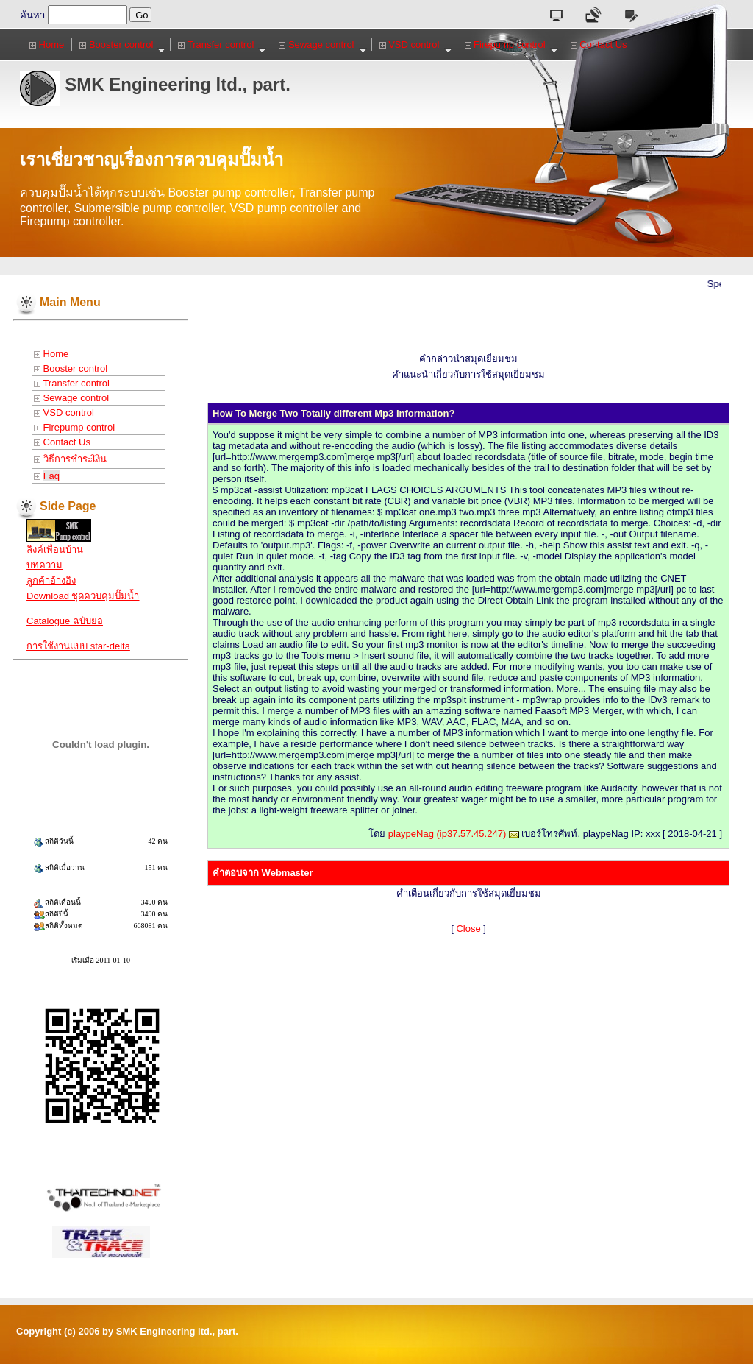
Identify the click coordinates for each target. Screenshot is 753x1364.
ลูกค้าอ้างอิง (51, 580)
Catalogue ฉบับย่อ (64, 620)
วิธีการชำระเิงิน (70, 458)
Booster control (122, 45)
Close (468, 928)
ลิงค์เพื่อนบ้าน (54, 549)
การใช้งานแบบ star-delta (78, 645)
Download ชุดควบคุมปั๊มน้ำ (82, 595)
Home (46, 44)
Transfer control (222, 45)
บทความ (44, 564)
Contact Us (599, 44)
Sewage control (322, 45)
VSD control (415, 45)
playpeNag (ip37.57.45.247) (453, 833)
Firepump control (511, 45)
